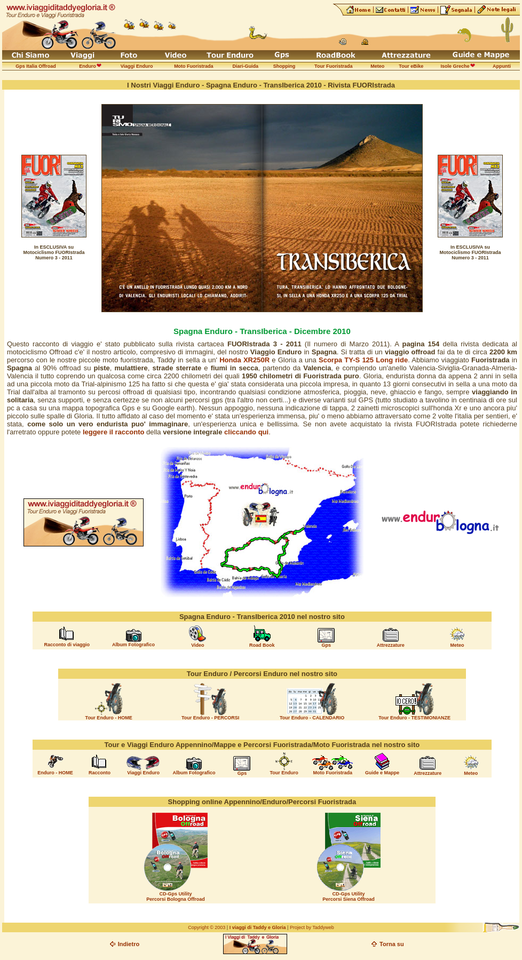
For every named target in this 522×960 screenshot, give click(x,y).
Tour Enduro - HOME (108, 717)
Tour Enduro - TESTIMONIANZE (414, 717)
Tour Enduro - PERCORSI (210, 717)
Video (197, 645)
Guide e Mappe (382, 772)
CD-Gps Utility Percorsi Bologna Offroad (175, 896)
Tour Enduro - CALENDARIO (312, 717)
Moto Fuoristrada (332, 772)
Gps (326, 645)
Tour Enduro (284, 772)
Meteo (457, 645)
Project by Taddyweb (312, 927)
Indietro (128, 944)
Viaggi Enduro (143, 772)
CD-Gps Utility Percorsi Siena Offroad (348, 896)
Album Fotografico (133, 644)
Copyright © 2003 (206, 927)
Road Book (262, 645)
